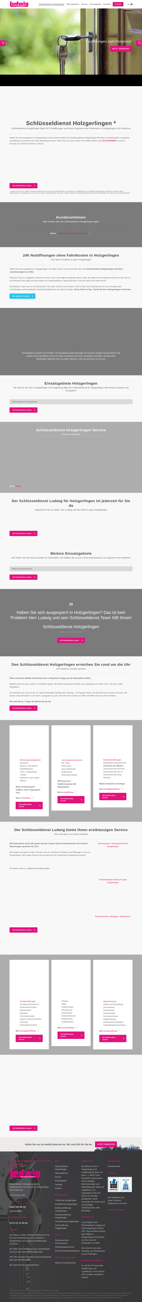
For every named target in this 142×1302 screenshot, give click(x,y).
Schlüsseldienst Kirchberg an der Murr (29, 1298)
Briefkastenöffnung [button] (112, 789)
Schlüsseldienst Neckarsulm (73, 1298)
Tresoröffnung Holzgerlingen (67, 1221)
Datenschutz (48, 1290)
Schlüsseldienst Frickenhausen (106, 1295)
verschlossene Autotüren (72, 760)
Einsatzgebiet (60, 1181)
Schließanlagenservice (64, 1247)
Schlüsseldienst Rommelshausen (109, 1293)
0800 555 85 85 (18, 1207)
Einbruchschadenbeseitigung (67, 1251)
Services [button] (18, 486)
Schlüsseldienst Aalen (89, 1293)
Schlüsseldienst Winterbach (72, 1293)
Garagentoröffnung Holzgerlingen (63, 1216)
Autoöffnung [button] (68, 792)
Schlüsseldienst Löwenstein (93, 1298)
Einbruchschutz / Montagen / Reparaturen (112, 916)
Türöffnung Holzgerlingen (65, 1200)
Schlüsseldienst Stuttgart (31, 1295)
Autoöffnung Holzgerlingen (66, 1204)
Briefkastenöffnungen (112, 760)
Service (58, 1177)
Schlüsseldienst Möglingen (49, 1295)
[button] (23, 185)
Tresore (65, 1001)
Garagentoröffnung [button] (29, 1031)
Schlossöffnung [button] (111, 1031)
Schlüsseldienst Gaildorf (54, 1293)
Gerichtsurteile (114, 1166)
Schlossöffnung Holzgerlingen (61, 1226)
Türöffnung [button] (26, 798)
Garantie (58, 1184)
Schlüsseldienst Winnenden (69, 1295)
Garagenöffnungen (28, 1001)
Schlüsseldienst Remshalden (53, 1298)
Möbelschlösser (110, 1001)
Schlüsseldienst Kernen (86, 1295)
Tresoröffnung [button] (69, 1028)
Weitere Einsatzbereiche (22, 569)
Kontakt (58, 1188)
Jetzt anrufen (106, 1144)
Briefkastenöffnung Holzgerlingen (63, 1209)
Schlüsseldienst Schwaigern (35, 1293)
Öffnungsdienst (61, 1173)
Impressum (39, 1290)
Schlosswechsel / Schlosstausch (62, 1241)
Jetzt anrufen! (121, 49)
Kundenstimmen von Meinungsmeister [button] (72, 233)
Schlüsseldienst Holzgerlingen (24, 402)
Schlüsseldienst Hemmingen (112, 1298)
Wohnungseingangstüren (30, 760)
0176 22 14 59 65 (19, 1223)
